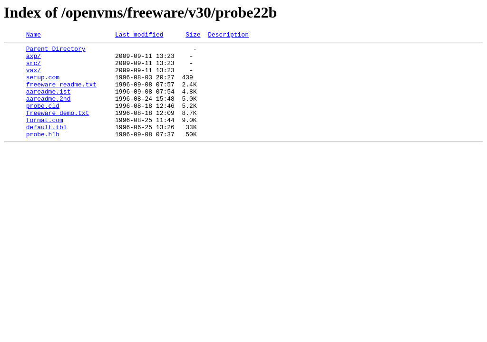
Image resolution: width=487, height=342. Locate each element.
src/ (33, 68)
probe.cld (42, 119)
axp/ (33, 60)
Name (33, 35)
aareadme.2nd (48, 111)
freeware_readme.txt (61, 94)
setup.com (42, 85)
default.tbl (46, 145)
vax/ (33, 77)
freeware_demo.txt (57, 128)
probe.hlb (42, 154)
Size (192, 35)
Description (228, 35)
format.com (44, 137)
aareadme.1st (48, 102)
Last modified (139, 35)
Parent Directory (56, 51)
